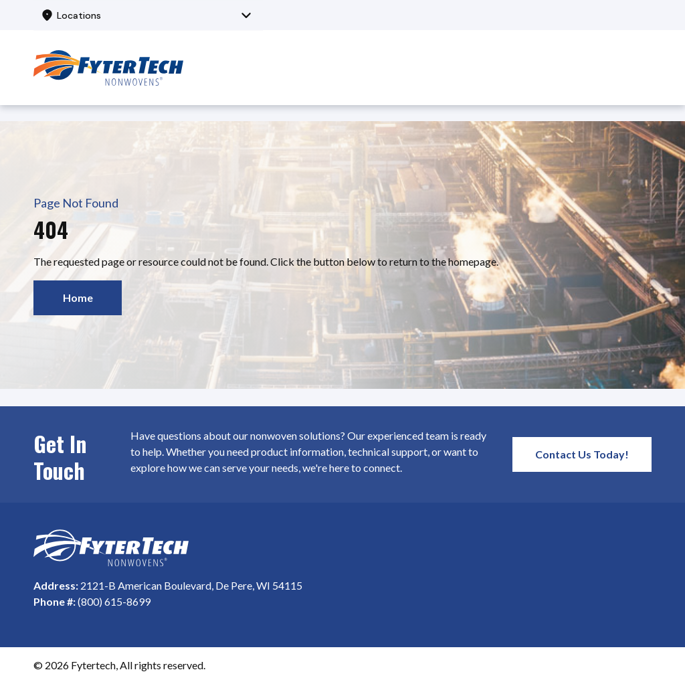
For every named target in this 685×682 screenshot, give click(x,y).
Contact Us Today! (582, 454)
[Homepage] (111, 548)
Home (78, 297)
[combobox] (148, 15)
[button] (148, 15)
